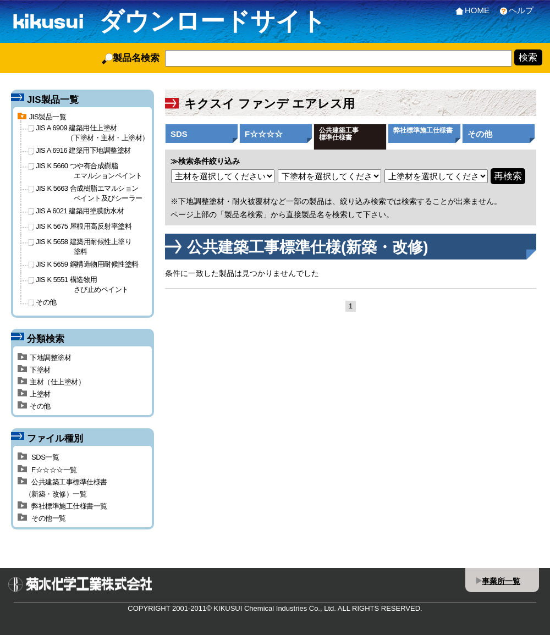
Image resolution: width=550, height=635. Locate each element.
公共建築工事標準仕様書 (339, 133)
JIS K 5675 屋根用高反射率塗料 (80, 226)
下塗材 (34, 370)
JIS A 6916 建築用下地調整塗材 (80, 150)
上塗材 (34, 394)
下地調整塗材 (44, 358)
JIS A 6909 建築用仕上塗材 (89, 132)
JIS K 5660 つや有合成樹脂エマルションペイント (85, 170)
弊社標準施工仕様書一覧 (62, 506)
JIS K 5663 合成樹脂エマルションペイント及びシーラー (85, 193)
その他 (480, 134)
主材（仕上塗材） (51, 382)
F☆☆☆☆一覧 (47, 470)
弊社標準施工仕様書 (423, 130)
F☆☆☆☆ (264, 134)
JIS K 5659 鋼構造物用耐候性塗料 (84, 264)
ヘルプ (514, 10)
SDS (179, 134)
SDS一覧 (38, 457)
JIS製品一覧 (42, 117)
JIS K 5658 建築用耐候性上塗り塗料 (80, 246)
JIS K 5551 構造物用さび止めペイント (79, 284)
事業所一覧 (501, 581)
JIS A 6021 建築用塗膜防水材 (76, 211)
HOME (470, 10)
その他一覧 (42, 518)
